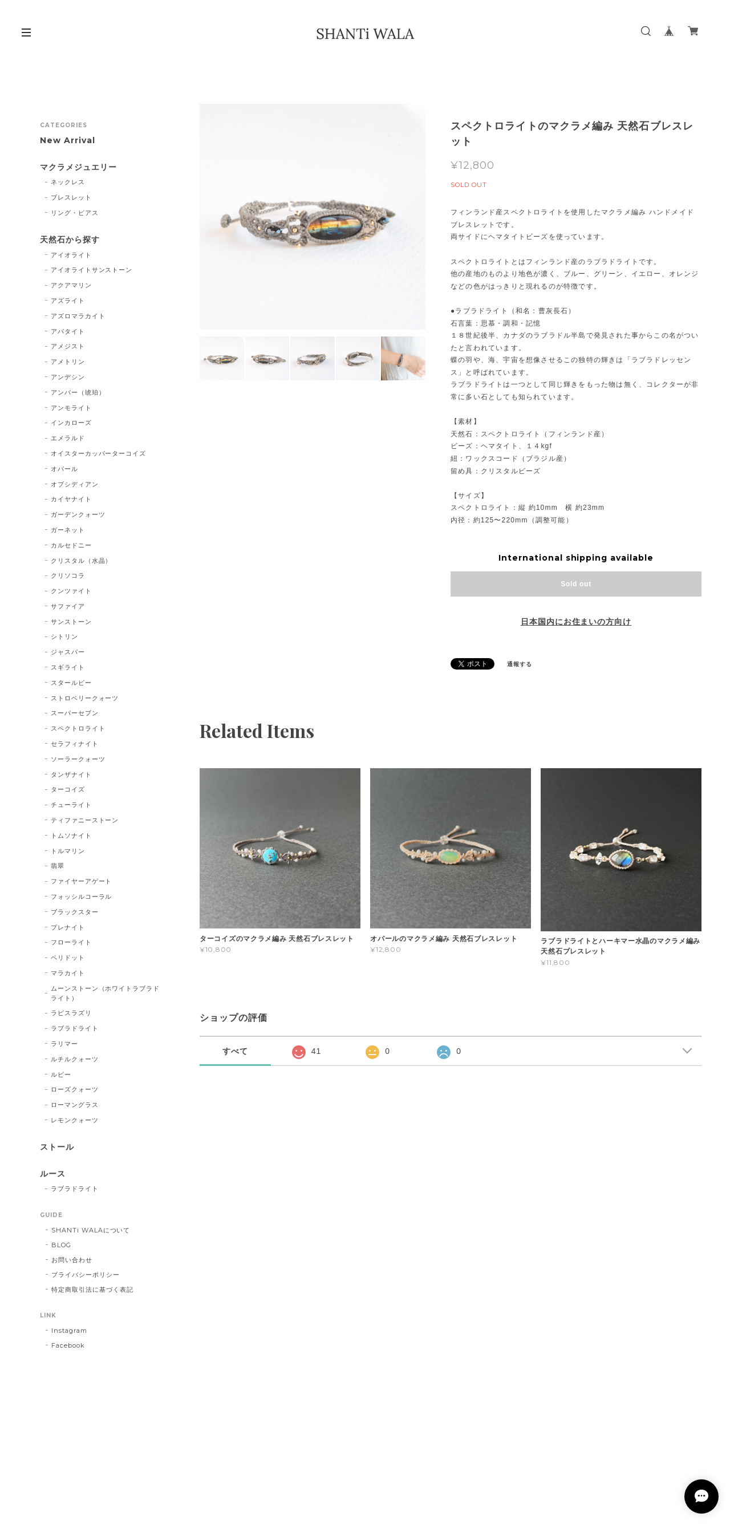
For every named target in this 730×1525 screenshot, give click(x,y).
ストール (57, 1147)
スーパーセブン (75, 713)
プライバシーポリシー (85, 1275)
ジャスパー (68, 652)
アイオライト (71, 255)
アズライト (68, 301)
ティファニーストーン (85, 820)
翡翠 (57, 866)
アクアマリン (71, 285)
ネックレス (68, 182)
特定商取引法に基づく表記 (92, 1289)
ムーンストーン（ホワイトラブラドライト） (105, 993)
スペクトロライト (78, 728)
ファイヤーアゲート (81, 881)
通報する (519, 664)
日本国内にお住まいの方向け (576, 621)
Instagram (69, 1331)
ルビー (61, 1074)
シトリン (64, 636)
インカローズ (71, 423)
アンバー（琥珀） (78, 392)
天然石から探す (70, 240)
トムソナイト (71, 835)
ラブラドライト (75, 1028)
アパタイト (68, 331)
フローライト (71, 942)
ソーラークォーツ (78, 759)
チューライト (71, 805)
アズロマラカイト (78, 316)
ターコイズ (68, 789)
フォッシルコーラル (81, 897)
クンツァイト (71, 591)
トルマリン (68, 851)
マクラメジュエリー (78, 167)
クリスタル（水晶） (81, 561)
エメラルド (68, 438)
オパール (64, 469)
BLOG (61, 1245)
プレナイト (68, 927)
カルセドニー (71, 545)
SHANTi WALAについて (90, 1230)
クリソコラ (68, 575)
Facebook (68, 1345)
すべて (235, 1051)
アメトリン (68, 362)
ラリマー (64, 1044)
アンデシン (68, 377)
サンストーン (71, 622)
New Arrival (67, 140)
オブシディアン (75, 484)
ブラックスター (75, 912)
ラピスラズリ (71, 1013)
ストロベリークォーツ (85, 698)
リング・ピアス (75, 213)
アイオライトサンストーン (92, 270)
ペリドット (68, 958)
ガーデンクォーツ (78, 514)
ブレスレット (71, 197)
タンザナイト (71, 774)
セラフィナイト (75, 744)
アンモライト (71, 408)
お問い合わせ (71, 1260)
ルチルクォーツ (75, 1059)
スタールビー (71, 683)
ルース (53, 1174)
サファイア (68, 606)
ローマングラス (75, 1105)
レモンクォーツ (75, 1120)
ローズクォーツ (75, 1089)
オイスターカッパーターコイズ (98, 453)
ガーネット (68, 530)
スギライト (68, 667)
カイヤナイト (71, 499)
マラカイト (68, 973)
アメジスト (68, 346)
